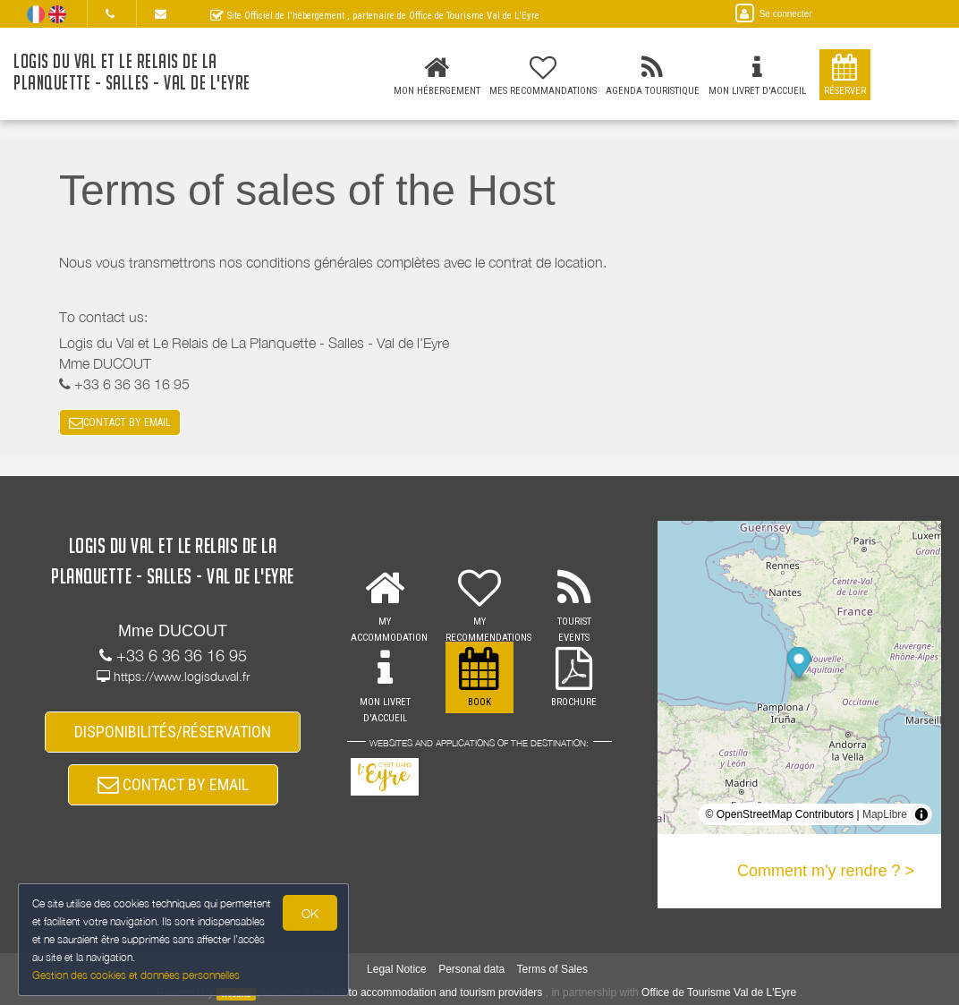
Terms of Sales (552, 969)
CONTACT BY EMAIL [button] (120, 422)
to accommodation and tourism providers (446, 992)
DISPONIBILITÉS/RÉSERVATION (172, 731)
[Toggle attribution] (921, 814)
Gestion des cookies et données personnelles (136, 975)
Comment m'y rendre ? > (825, 871)
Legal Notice (397, 969)
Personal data (471, 969)
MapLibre (884, 814)
